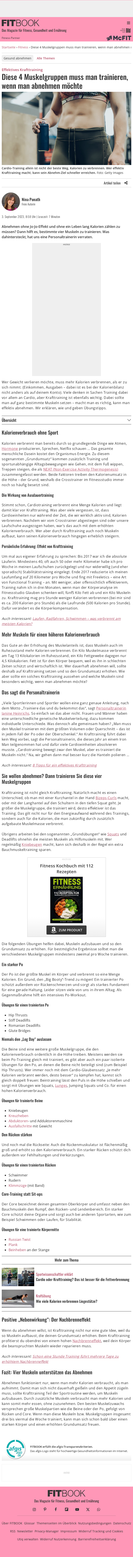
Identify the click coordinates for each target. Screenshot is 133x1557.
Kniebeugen (32, 844)
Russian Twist (20, 1239)
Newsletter (25, 1531)
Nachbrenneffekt (87, 1340)
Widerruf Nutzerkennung (58, 1539)
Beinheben (17, 1250)
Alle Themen (46, 58)
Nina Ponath (31, 199)
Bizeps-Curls (106, 797)
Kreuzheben (18, 1115)
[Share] (126, 183)
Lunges (61, 1085)
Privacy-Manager (47, 1531)
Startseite (8, 47)
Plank (13, 1244)
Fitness (23, 47)
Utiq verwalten (27, 1539)
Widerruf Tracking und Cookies (101, 1531)
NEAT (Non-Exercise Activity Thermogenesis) (80, 469)
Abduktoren (18, 1121)
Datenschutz (122, 1523)
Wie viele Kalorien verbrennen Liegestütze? (66, 1301)
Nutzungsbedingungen (94, 1523)
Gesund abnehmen (17, 58)
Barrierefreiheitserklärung (97, 1539)
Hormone (10, 448)
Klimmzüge (18, 1185)
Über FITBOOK (12, 1523)
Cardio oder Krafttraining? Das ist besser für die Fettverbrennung (82, 1279)
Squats (113, 834)
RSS (12, 1531)
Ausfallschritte (20, 1126)
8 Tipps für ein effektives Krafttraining (64, 765)
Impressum (68, 1531)
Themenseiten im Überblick (56, 1523)
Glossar (29, 1523)
